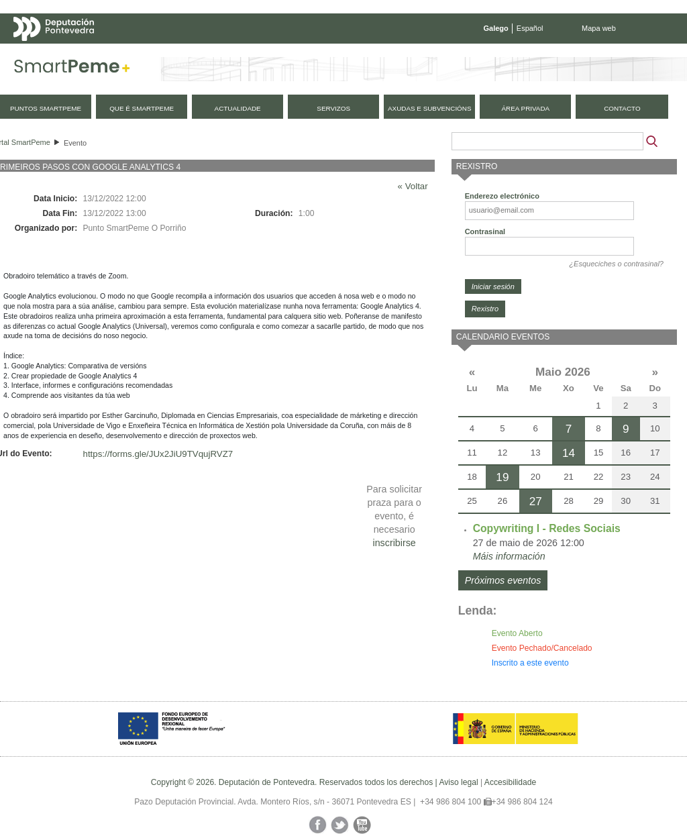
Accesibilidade (510, 782)
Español (530, 28)
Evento (75, 143)
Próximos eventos (503, 580)
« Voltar (413, 186)
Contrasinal (485, 231)
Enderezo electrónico (502, 196)
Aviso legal (458, 782)
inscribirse (393, 542)
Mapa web (599, 28)
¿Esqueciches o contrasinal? (616, 264)
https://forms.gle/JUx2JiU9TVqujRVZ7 (158, 454)
